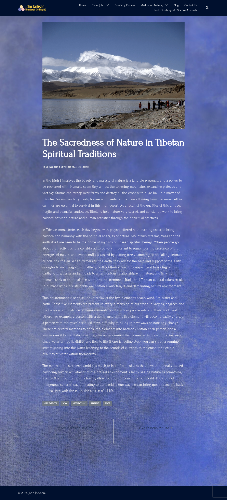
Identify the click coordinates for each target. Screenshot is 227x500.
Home (82, 5)
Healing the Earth (54, 167)
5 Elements (50, 403)
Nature (95, 403)
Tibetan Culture (78, 167)
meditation (79, 403)
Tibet (107, 403)
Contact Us (190, 5)
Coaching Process (125, 5)
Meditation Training (152, 5)
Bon (65, 403)
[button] (207, 8)
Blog (176, 5)
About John (98, 5)
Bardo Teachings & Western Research (175, 10)
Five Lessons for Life (154, 428)
